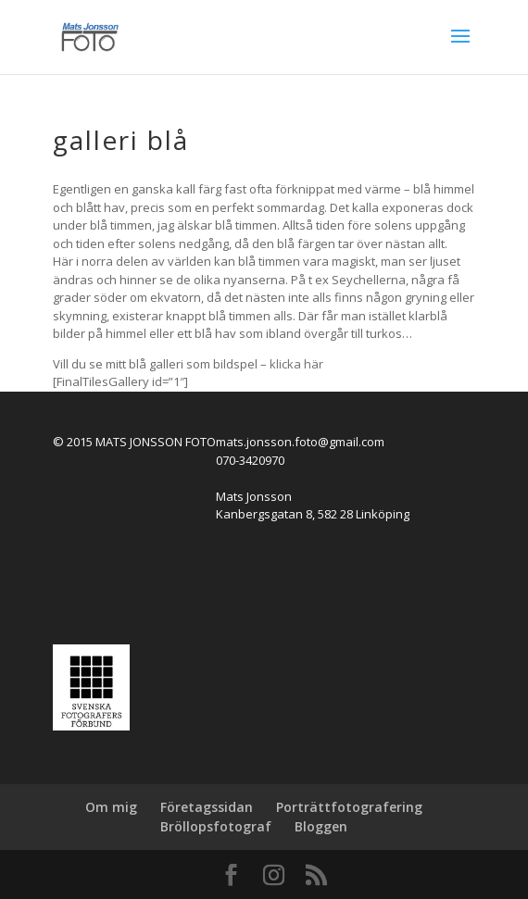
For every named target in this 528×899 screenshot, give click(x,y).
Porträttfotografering (349, 807)
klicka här (296, 364)
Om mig (111, 807)
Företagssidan (206, 807)
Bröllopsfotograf (215, 826)
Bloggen (321, 826)
